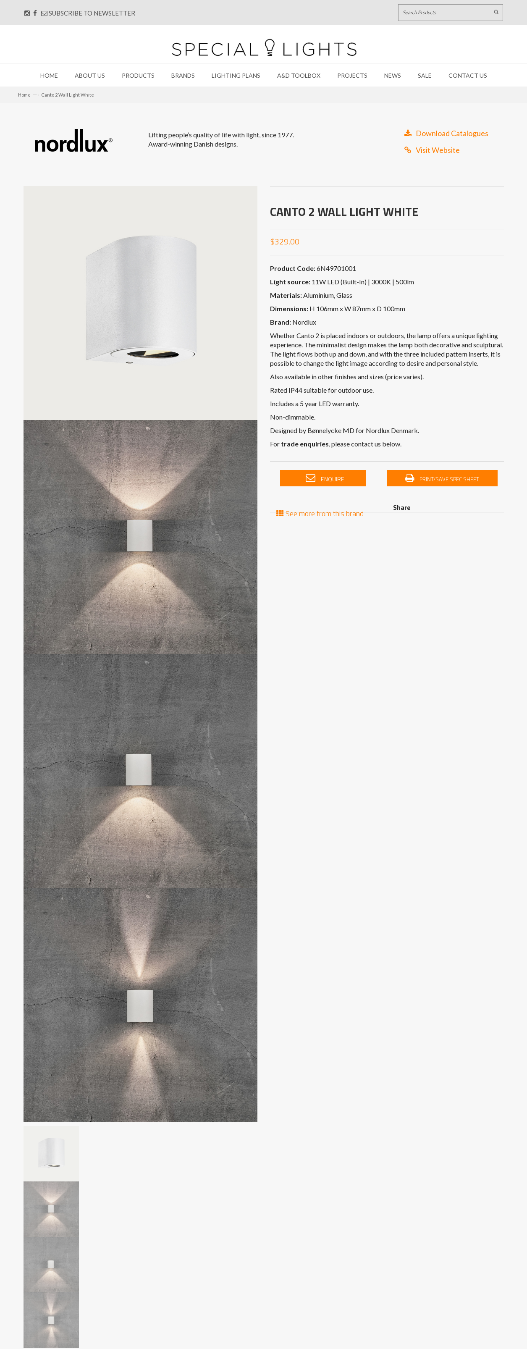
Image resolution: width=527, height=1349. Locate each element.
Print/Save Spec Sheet (442, 478)
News (392, 75)
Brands (183, 75)
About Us (90, 75)
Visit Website (432, 150)
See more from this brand (320, 512)
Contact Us (467, 75)
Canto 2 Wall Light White (67, 94)
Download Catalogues (446, 133)
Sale (425, 75)
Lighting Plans (236, 75)
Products (138, 75)
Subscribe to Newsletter (88, 13)
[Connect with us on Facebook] (35, 13)
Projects (352, 75)
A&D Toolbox (298, 75)
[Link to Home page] (264, 47)
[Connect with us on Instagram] (27, 13)
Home (49, 75)
